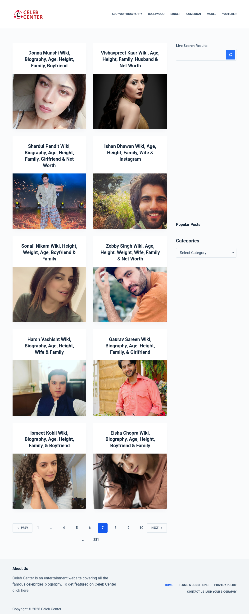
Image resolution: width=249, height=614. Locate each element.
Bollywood (156, 14)
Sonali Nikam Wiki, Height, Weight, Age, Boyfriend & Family (49, 251)
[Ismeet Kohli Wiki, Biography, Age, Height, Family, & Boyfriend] (49, 478)
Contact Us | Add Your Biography (212, 588)
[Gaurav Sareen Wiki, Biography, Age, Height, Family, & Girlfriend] (130, 385)
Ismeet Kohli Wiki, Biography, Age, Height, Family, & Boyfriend (49, 436)
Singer (175, 14)
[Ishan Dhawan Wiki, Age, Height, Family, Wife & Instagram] (130, 199)
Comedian (193, 14)
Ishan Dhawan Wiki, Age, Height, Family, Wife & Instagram (130, 152)
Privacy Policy (225, 581)
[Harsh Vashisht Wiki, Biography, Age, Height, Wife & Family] (49, 385)
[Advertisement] (206, 141)
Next (157, 524)
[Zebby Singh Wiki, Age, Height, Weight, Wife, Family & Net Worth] (130, 292)
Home (169, 581)
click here (21, 587)
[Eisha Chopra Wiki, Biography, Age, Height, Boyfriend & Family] (130, 478)
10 (141, 524)
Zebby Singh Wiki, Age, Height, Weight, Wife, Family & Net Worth (130, 251)
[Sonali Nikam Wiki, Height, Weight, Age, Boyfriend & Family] (49, 292)
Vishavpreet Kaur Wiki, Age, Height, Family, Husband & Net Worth (130, 59)
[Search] (230, 54)
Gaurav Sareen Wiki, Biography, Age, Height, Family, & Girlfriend (130, 344)
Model (211, 14)
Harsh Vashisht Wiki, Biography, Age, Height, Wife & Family (49, 344)
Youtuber (229, 14)
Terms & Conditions (193, 581)
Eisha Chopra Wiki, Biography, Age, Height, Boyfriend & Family (130, 436)
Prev (22, 524)
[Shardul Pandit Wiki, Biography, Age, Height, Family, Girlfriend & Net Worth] (49, 199)
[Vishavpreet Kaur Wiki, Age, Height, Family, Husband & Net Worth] (130, 100)
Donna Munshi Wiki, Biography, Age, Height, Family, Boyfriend (49, 59)
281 (96, 536)
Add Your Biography (127, 14)
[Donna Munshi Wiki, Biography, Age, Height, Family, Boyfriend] (49, 100)
